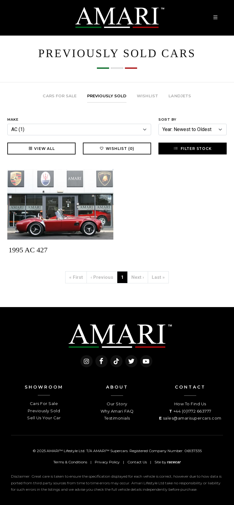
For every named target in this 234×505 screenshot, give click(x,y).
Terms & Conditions (70, 462)
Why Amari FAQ (117, 411)
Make (13, 119)
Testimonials (117, 418)
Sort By (167, 119)
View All (41, 148)
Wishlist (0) (117, 148)
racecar (174, 462)
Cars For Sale (44, 403)
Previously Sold (44, 410)
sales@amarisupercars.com (192, 418)
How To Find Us (190, 403)
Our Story (117, 403)
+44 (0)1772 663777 (192, 411)
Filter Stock (192, 148)
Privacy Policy (107, 462)
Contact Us (137, 462)
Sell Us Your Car (44, 417)
